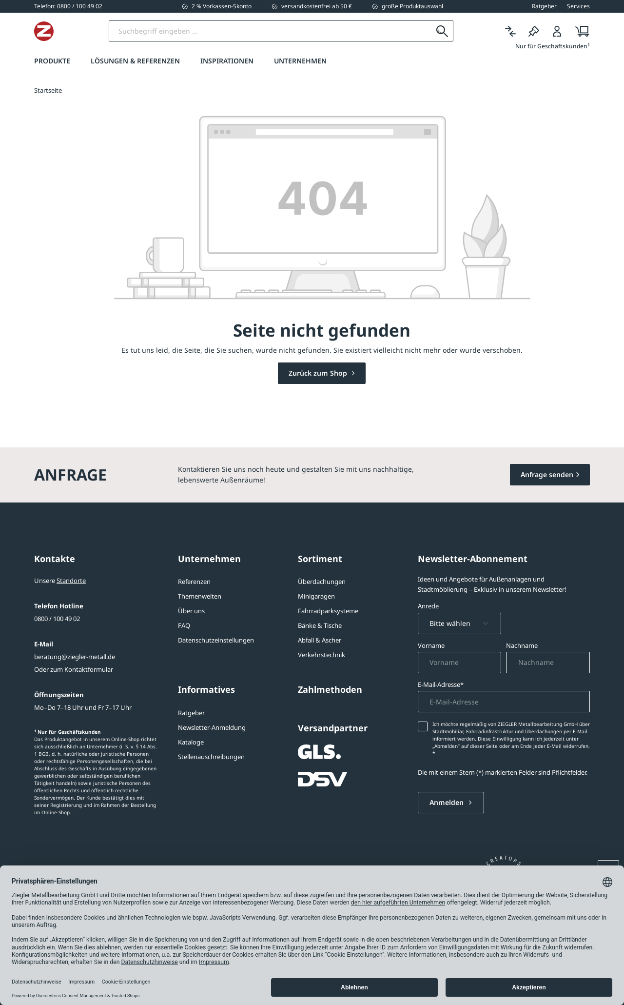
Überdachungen (322, 581)
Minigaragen (316, 596)
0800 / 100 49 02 (57, 618)
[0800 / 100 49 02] (68, 6)
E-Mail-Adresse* (441, 684)
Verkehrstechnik (321, 654)
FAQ (184, 625)
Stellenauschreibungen (211, 756)
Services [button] (578, 6)
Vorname (431, 645)
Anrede (428, 606)
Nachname (522, 645)
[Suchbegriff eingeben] (308, 31)
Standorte (71, 580)
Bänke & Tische (320, 625)
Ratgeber (191, 712)
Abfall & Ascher (319, 640)
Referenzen (194, 581)
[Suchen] (442, 31)
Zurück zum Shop (319, 373)
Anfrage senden (547, 474)
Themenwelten (199, 596)
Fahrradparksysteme (328, 610)
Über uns (191, 610)
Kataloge (191, 742)
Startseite (48, 90)
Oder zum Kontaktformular (73, 669)
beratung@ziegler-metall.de (74, 656)
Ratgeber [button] (544, 6)
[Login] (557, 31)
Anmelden (447, 802)
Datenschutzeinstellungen (216, 640)
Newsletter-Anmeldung (212, 727)
